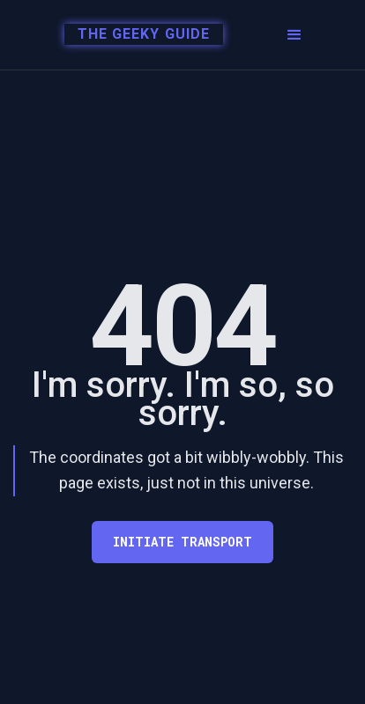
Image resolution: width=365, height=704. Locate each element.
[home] (134, 35)
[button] (294, 35)
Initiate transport (182, 541)
